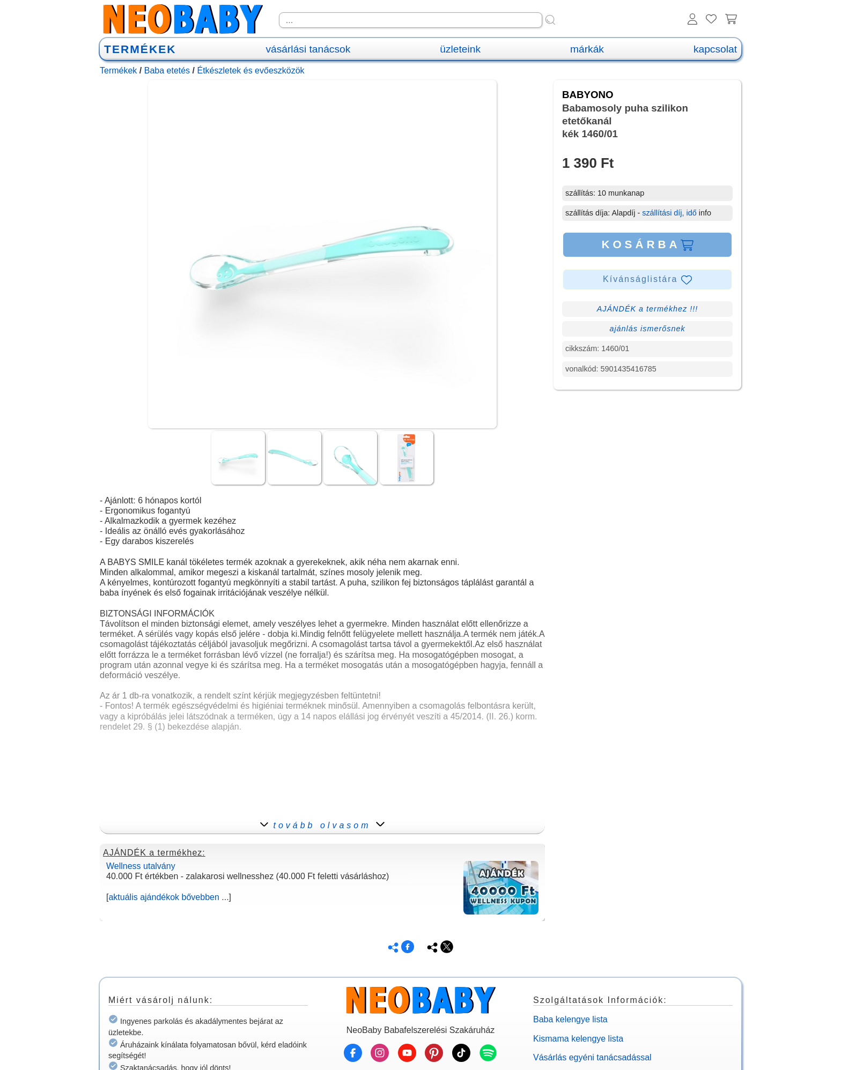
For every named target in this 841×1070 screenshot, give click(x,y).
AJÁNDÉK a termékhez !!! (647, 308)
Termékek (118, 70)
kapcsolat (715, 49)
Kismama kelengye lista (578, 1038)
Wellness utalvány (140, 866)
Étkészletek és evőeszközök (250, 70)
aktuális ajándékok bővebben (163, 897)
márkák (587, 49)
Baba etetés (167, 70)
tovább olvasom (322, 825)
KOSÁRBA (647, 244)
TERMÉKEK (140, 49)
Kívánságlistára (647, 279)
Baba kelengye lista (570, 1019)
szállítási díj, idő (669, 213)
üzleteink (460, 49)
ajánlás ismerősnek (647, 328)
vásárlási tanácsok (307, 49)
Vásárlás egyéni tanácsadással (592, 1057)
